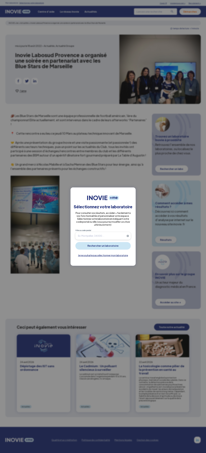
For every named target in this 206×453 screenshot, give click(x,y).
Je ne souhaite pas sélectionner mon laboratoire (103, 255)
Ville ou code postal (83, 230)
